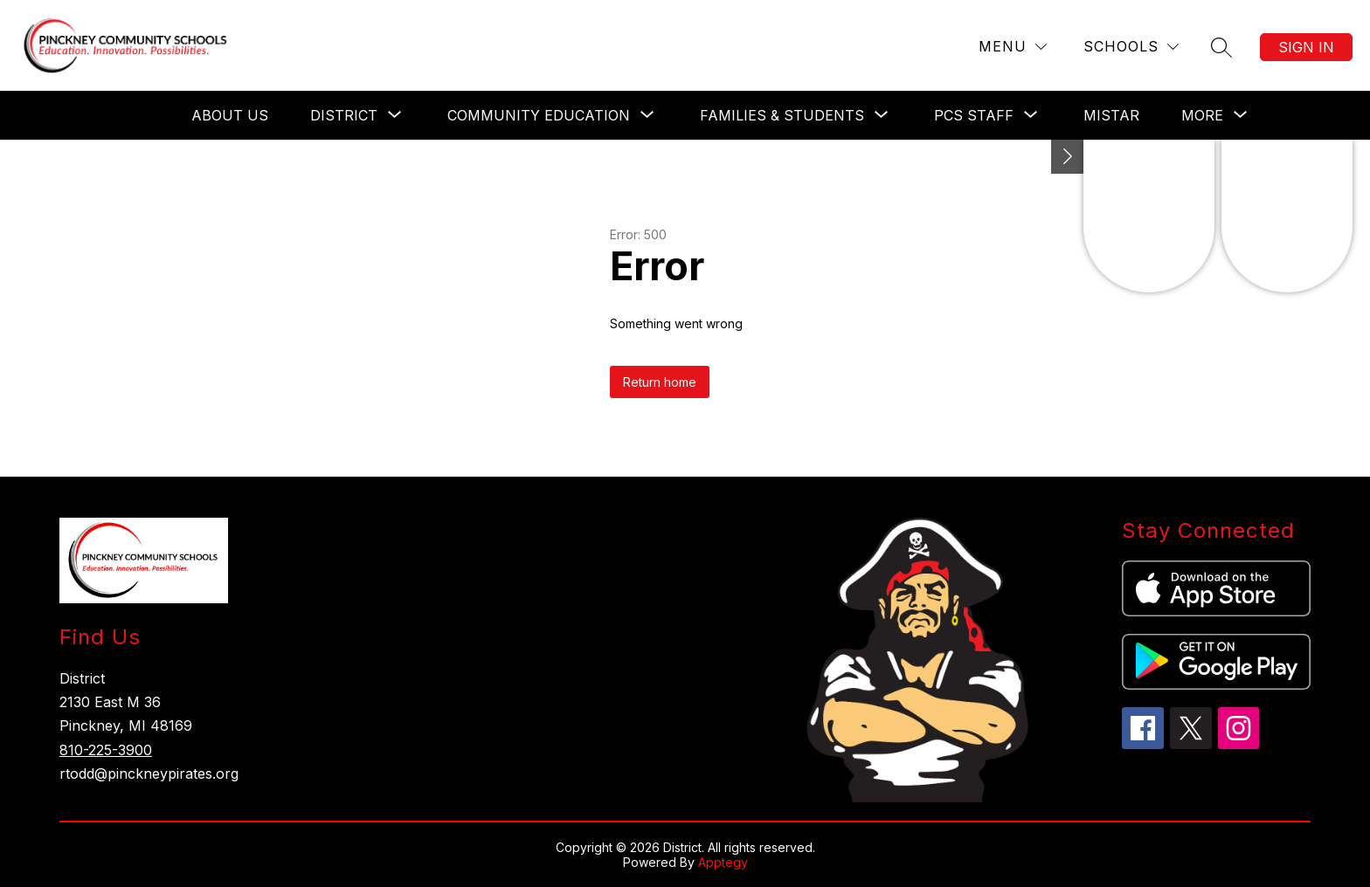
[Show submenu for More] (1202, 115)
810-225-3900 (105, 750)
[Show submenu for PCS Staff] (974, 115)
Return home (659, 382)
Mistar (1111, 115)
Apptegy (723, 862)
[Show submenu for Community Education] (538, 115)
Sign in (1306, 47)
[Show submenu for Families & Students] (782, 115)
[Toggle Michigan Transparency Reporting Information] (1067, 157)
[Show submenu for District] (343, 115)
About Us (229, 115)
